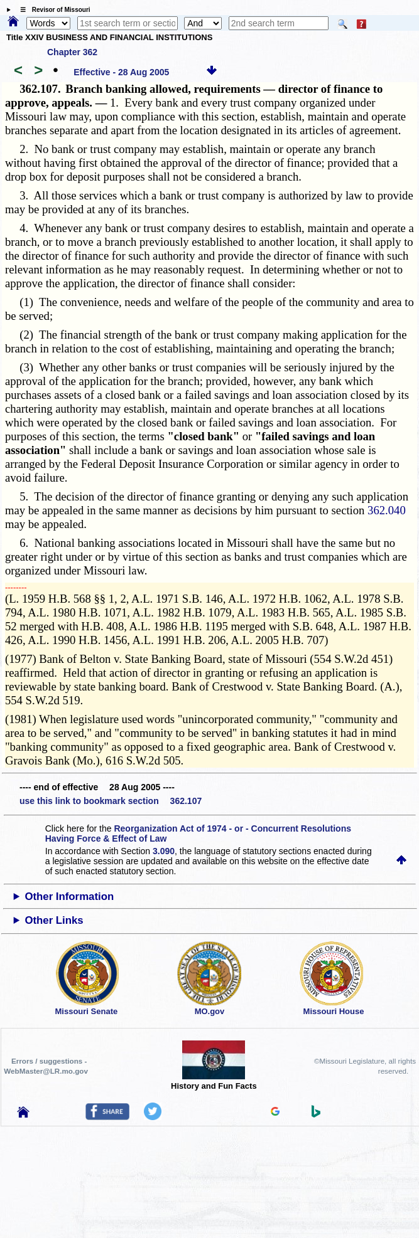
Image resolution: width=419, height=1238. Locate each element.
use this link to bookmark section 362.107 (110, 801)
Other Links (53, 920)
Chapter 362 (72, 52)
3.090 (164, 851)
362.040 (386, 510)
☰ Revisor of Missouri (52, 9)
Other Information (69, 896)
